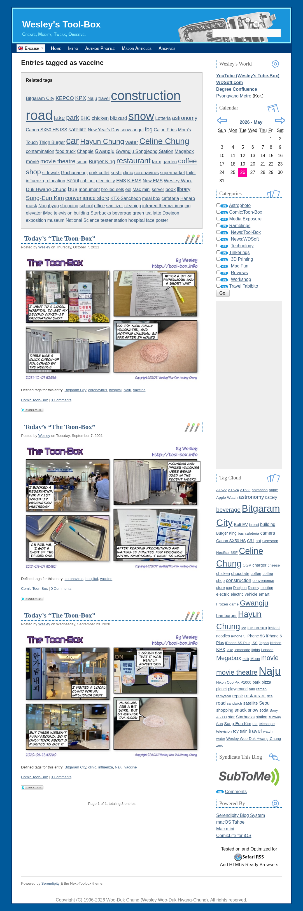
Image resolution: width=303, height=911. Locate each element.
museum (55, 220)
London (267, 650)
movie (32, 161)
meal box (151, 198)
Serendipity (50, 883)
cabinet (87, 180)
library (183, 189)
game (234, 604)
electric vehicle (244, 594)
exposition (36, 220)
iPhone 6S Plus (237, 643)
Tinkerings (239, 252)
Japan (264, 643)
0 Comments (61, 400)
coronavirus (146, 172)
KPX (80, 98)
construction (146, 95)
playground (238, 689)
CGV (247, 565)
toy (236, 731)
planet (221, 689)
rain (252, 689)
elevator (34, 213)
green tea (142, 213)
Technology (242, 245)
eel (128, 189)
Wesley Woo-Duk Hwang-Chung (253, 739)
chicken (100, 118)
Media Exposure (245, 218)
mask (31, 205)
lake (59, 118)
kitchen (275, 643)
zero (219, 745)
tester (107, 220)
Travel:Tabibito (243, 286)
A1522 (221, 490)
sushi (116, 172)
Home (57, 48)
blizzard (118, 118)
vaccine (139, 390)
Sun (219, 724)
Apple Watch (227, 497)
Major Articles (144, 48)
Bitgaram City (40, 98)
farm (156, 161)
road (39, 115)
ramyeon (223, 696)
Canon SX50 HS (42, 129)
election (266, 588)
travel (103, 98)
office (99, 205)
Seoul (72, 180)
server (158, 189)
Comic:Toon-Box (34, 400)
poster (162, 220)
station (120, 220)
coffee (256, 573)
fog (148, 129)
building (81, 213)
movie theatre (57, 161)
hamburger (226, 615)
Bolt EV (241, 524)
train (243, 731)
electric (222, 594)
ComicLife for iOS (233, 835)
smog (82, 161)
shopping (69, 205)
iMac (48, 213)
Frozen (222, 604)
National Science (82, 220)
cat (258, 541)
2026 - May (251, 122)
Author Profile (105, 48)
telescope (267, 724)
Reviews (239, 272)
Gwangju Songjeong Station (144, 151)
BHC (85, 118)
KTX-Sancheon (125, 198)
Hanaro (187, 198)
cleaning (132, 205)
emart (264, 594)
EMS (121, 180)
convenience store (87, 198)
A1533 (245, 490)
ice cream (257, 627)
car (72, 141)
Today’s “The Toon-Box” (59, 238)
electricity (105, 180)
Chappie (85, 151)
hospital (136, 220)
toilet (191, 172)
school (86, 205)
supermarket (172, 172)
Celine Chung (164, 141)
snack (241, 709)
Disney (253, 588)
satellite (77, 129)
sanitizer (114, 205)
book (171, 189)
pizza (266, 682)
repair (237, 695)
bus (73, 189)
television (63, 213)
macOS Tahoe (230, 822)
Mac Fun (239, 266)
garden (169, 161)
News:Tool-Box (246, 232)
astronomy (184, 118)
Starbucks (100, 213)
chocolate (240, 573)
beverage (121, 212)
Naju (92, 98)
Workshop (241, 279)
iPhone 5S (255, 636)
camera (267, 533)
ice (243, 628)
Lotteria (163, 118)
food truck (65, 151)
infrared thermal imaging (166, 205)
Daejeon (170, 213)
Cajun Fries (165, 129)
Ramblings (240, 225)
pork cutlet (99, 172)
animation (260, 490)
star (231, 717)
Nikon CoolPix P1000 (233, 682)
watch (267, 731)
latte (157, 213)
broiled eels (112, 189)
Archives (177, 48)
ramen (261, 689)
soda (263, 710)
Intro (76, 48)
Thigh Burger (52, 142)
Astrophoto (240, 205)
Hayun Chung (102, 141)
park (72, 117)
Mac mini (141, 189)
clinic (128, 172)
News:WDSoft (245, 239)
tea (255, 724)
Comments (236, 791)
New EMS (152, 180)
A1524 (233, 490)
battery (271, 497)
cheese (274, 565)
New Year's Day (103, 129)
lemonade (242, 650)
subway (275, 717)
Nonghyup (48, 205)
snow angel (132, 129)
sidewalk (51, 172)
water (131, 142)
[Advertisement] (249, 385)
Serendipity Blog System (240, 815)
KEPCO (64, 98)
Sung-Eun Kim (45, 198)
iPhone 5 (238, 636)
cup (229, 588)
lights (255, 650)
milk (246, 659)
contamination (40, 151)
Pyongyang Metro (233, 96)
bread (254, 525)
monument (89, 189)
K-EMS (134, 180)
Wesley (44, 247)
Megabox (184, 151)
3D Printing (242, 259)
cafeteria (170, 198)
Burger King (102, 161)
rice (270, 696)
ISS (63, 129)
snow (141, 116)
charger (260, 565)
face (150, 220)
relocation (55, 180)
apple (273, 490)
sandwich (234, 703)
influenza (35, 180)
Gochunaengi (74, 172)
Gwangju (104, 151)
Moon (255, 659)
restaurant (133, 160)
